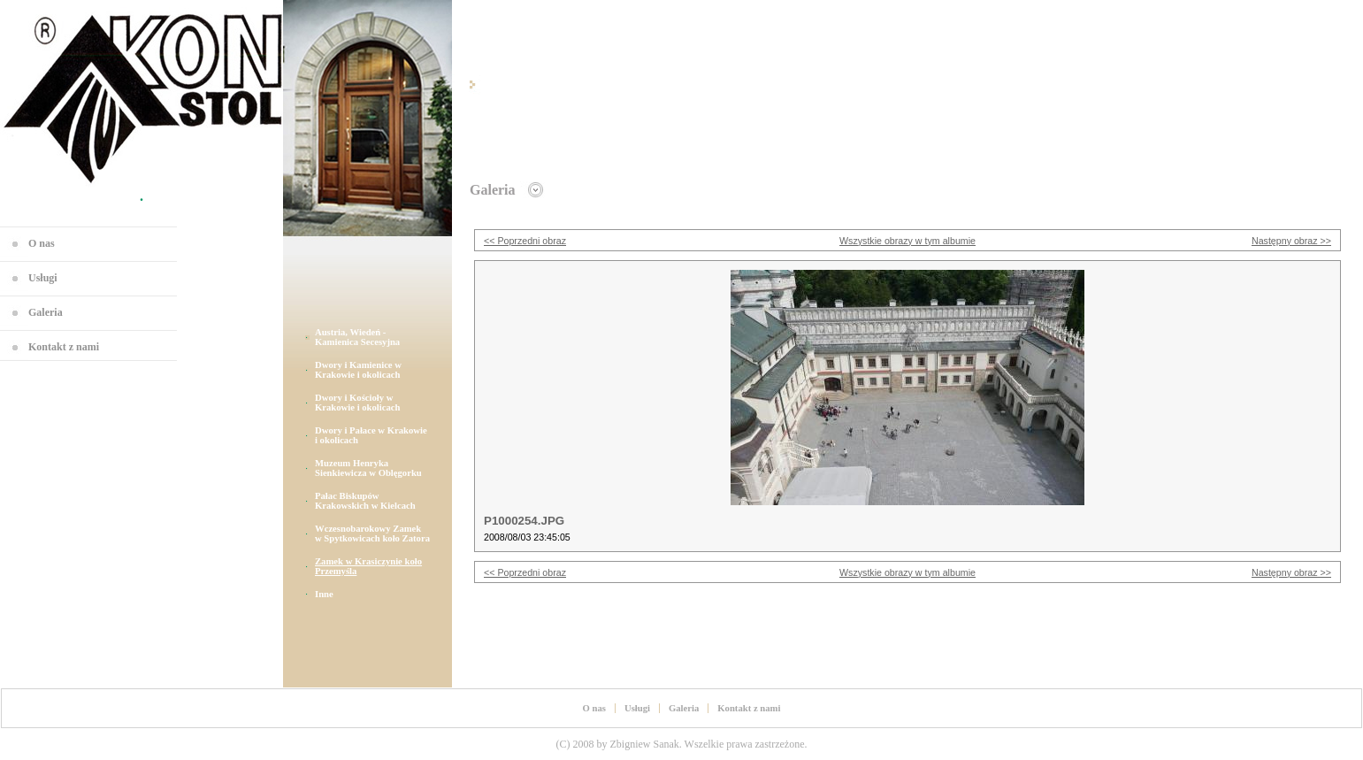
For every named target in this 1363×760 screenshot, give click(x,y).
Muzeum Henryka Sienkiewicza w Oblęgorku (368, 468)
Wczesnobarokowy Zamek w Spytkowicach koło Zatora (372, 533)
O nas (41, 243)
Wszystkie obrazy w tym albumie (907, 240)
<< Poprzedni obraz (525, 240)
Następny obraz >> (1291, 240)
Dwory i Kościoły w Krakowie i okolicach (358, 402)
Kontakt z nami (63, 347)
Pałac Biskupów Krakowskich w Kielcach (365, 501)
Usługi (42, 278)
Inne (324, 594)
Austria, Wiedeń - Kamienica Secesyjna (357, 337)
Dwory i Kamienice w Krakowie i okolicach (358, 370)
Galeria (45, 312)
